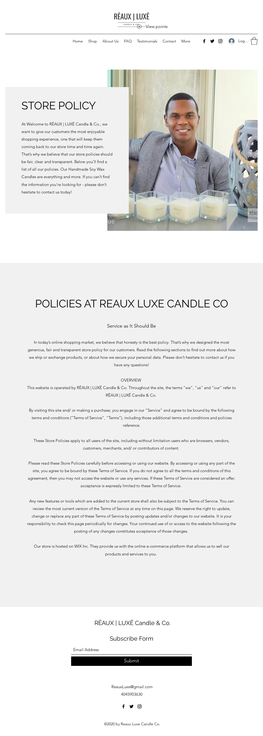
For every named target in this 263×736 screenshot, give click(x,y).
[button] (254, 41)
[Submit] (131, 661)
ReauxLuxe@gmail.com (132, 686)
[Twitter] (212, 41)
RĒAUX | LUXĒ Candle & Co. (132, 622)
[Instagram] (220, 41)
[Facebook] (204, 41)
